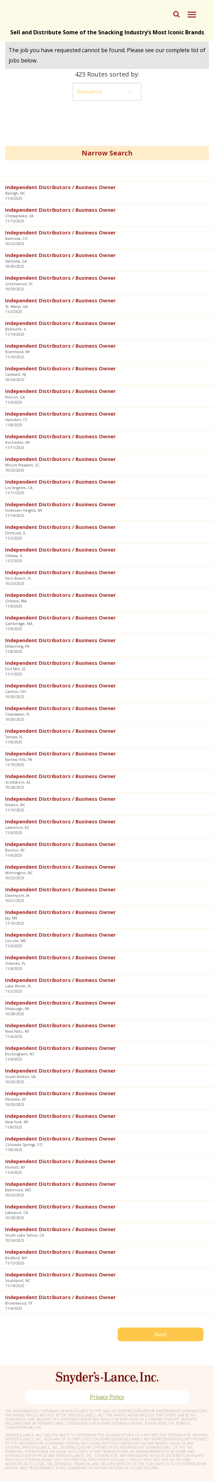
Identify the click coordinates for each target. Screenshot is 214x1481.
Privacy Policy (107, 1397)
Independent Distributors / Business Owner (60, 187)
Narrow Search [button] (107, 153)
